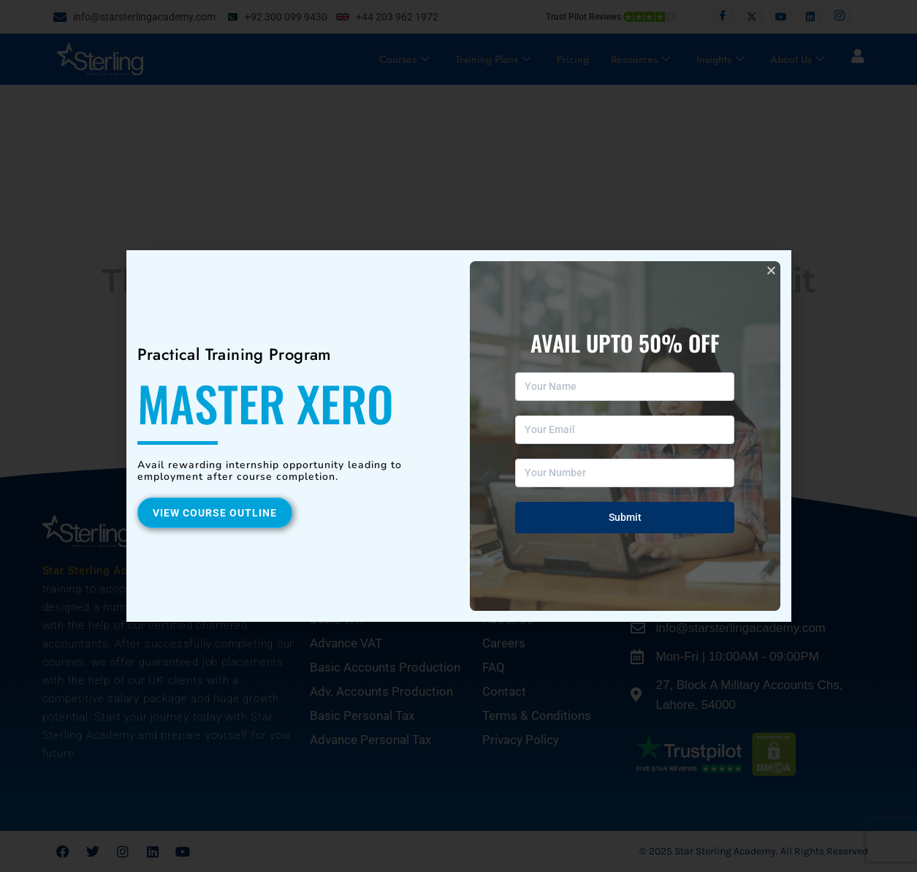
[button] (771, 270)
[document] (458, 436)
